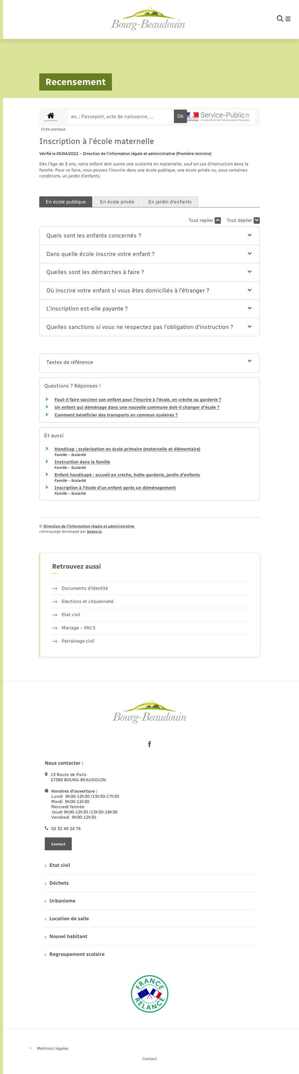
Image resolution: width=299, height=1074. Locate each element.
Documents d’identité (80, 588)
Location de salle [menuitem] (67, 918)
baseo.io (94, 531)
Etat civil (66, 614)
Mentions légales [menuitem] (53, 1048)
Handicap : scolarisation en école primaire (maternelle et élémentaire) (127, 449)
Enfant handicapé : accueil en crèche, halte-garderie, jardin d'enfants (127, 474)
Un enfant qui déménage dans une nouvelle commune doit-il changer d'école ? (137, 407)
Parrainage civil (73, 641)
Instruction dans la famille (82, 462)
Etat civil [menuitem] (57, 865)
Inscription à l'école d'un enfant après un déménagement (115, 487)
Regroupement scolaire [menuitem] (75, 954)
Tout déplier (243, 220)
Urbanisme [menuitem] (60, 901)
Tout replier (205, 220)
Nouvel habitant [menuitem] (66, 936)
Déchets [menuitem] (57, 883)
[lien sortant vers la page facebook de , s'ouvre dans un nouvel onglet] (149, 744)
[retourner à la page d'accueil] (148, 19)
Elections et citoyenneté (83, 601)
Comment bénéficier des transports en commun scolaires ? (116, 415)
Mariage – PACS (74, 628)
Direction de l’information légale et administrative (89, 526)
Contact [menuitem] (149, 1059)
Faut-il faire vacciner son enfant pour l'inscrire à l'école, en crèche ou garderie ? (138, 399)
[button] (150, 236)
